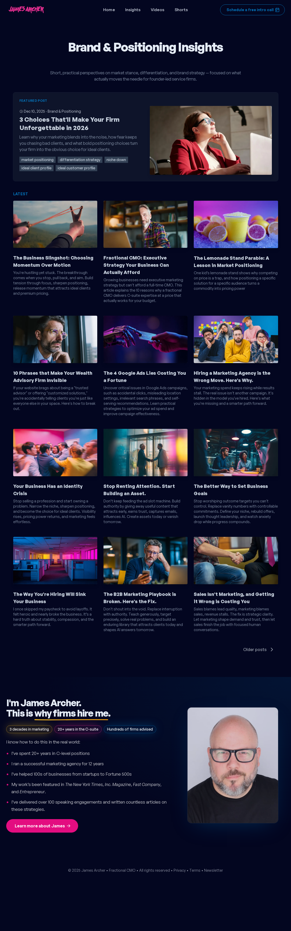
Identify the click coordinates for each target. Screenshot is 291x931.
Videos (157, 9)
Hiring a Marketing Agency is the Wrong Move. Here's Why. (232, 376)
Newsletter (213, 870)
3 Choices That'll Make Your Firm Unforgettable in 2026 (69, 124)
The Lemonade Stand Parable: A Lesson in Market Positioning (231, 261)
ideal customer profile (76, 168)
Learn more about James (43, 825)
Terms (194, 870)
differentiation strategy (80, 159)
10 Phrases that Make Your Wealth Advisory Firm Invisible (52, 376)
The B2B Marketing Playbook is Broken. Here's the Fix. (139, 597)
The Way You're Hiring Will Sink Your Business (49, 597)
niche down (116, 159)
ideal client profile (36, 168)
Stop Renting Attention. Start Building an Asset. (139, 489)
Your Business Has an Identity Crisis (48, 489)
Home (109, 9)
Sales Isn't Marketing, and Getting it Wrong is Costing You (234, 597)
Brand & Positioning (64, 111)
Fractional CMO (122, 870)
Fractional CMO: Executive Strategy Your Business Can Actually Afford (136, 265)
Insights (132, 9)
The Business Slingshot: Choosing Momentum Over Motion (53, 261)
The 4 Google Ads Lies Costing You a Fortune (144, 376)
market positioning (37, 159)
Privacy (180, 870)
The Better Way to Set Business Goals (231, 489)
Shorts (181, 9)
